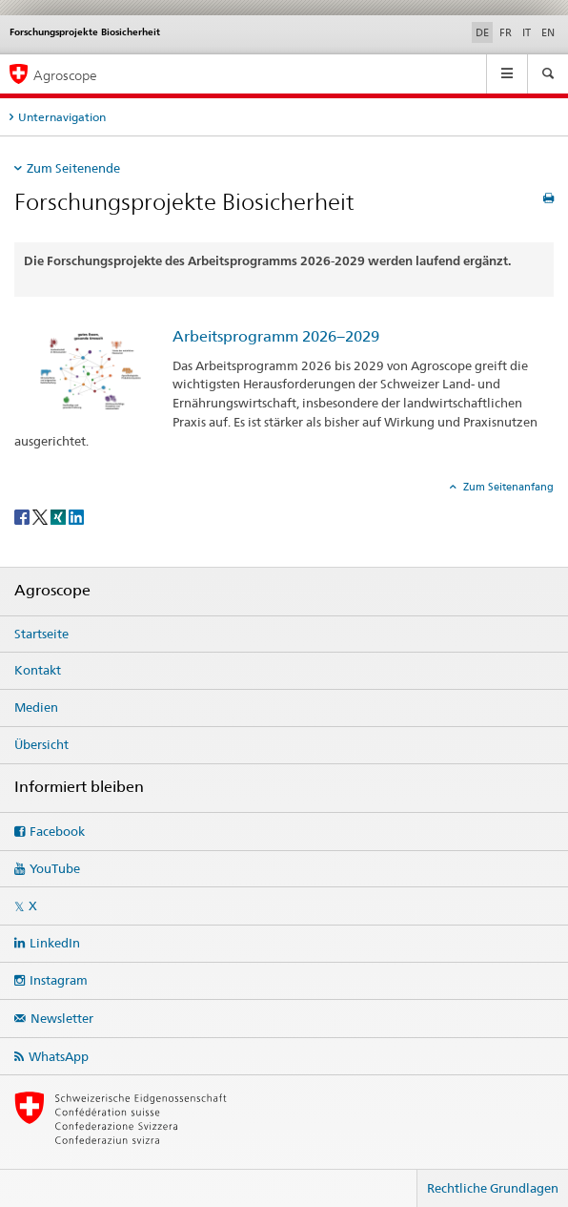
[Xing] (60, 516)
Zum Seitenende (73, 168)
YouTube (55, 868)
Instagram (59, 980)
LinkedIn (55, 942)
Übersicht (41, 744)
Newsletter (61, 1018)
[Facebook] (23, 516)
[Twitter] (41, 516)
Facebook (57, 831)
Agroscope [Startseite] (65, 75)
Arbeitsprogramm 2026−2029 (275, 336)
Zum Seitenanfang (507, 486)
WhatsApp (59, 1056)
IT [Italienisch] (526, 32)
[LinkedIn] (76, 516)
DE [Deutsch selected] (482, 32)
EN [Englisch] (548, 32)
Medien (36, 707)
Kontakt (37, 669)
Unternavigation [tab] (62, 117)
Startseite (41, 633)
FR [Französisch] (505, 32)
